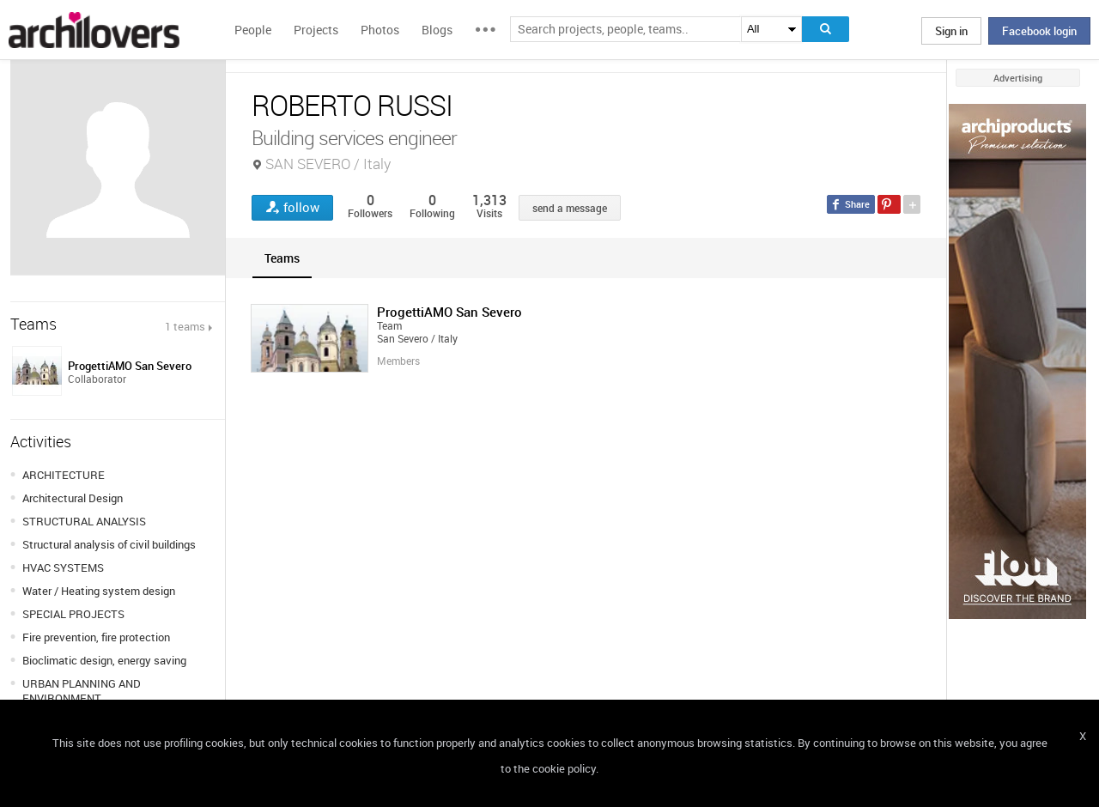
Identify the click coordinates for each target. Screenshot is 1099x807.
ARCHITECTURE (63, 474)
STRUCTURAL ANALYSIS (84, 521)
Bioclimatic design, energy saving (104, 660)
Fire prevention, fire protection (96, 637)
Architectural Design (72, 498)
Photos (380, 29)
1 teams (185, 326)
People (252, 29)
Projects (316, 29)
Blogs (437, 29)
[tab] (282, 258)
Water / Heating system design (98, 590)
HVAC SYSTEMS (63, 567)
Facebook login (1039, 31)
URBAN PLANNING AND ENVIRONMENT (81, 691)
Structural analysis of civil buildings (109, 544)
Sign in (951, 31)
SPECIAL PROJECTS (73, 614)
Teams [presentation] (282, 258)
